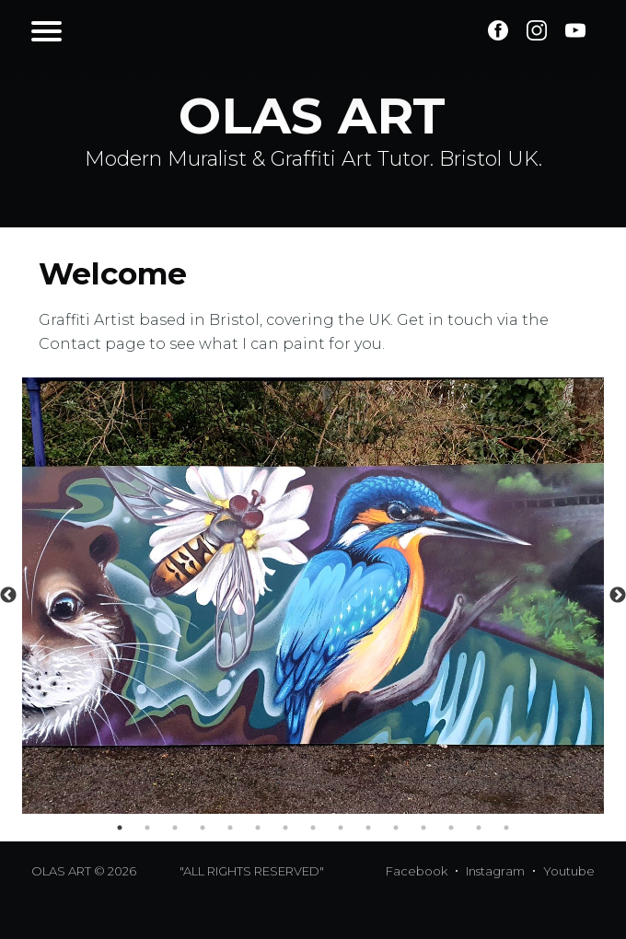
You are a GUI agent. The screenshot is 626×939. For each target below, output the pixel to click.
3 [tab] (175, 827)
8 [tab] (313, 827)
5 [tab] (230, 827)
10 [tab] (368, 827)
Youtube (569, 871)
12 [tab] (423, 827)
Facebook (416, 871)
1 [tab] (119, 827)
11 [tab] (396, 827)
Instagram (495, 871)
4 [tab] (202, 827)
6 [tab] (258, 827)
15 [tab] (506, 827)
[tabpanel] (313, 595)
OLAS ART (61, 871)
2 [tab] (147, 827)
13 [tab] (451, 827)
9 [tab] (340, 827)
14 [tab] (479, 827)
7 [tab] (285, 827)
